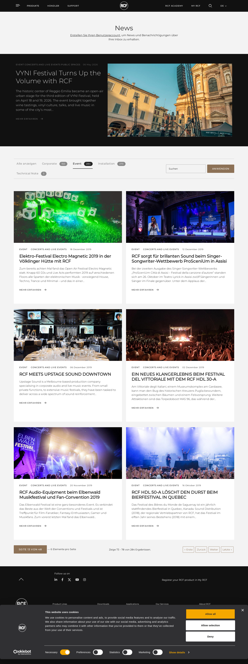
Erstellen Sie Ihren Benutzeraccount (95, 35)
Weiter (214, 548)
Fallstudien (131, 609)
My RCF (195, 5)
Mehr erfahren (27, 119)
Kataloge (102, 609)
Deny (210, 641)
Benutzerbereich (164, 609)
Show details (177, 657)
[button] (30, 549)
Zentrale (203, 609)
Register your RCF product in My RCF (184, 578)
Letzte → (227, 548)
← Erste (188, 548)
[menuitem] (53, 5)
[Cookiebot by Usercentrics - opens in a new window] (22, 657)
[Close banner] (242, 615)
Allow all (210, 618)
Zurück (201, 548)
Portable (57, 609)
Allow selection (210, 630)
